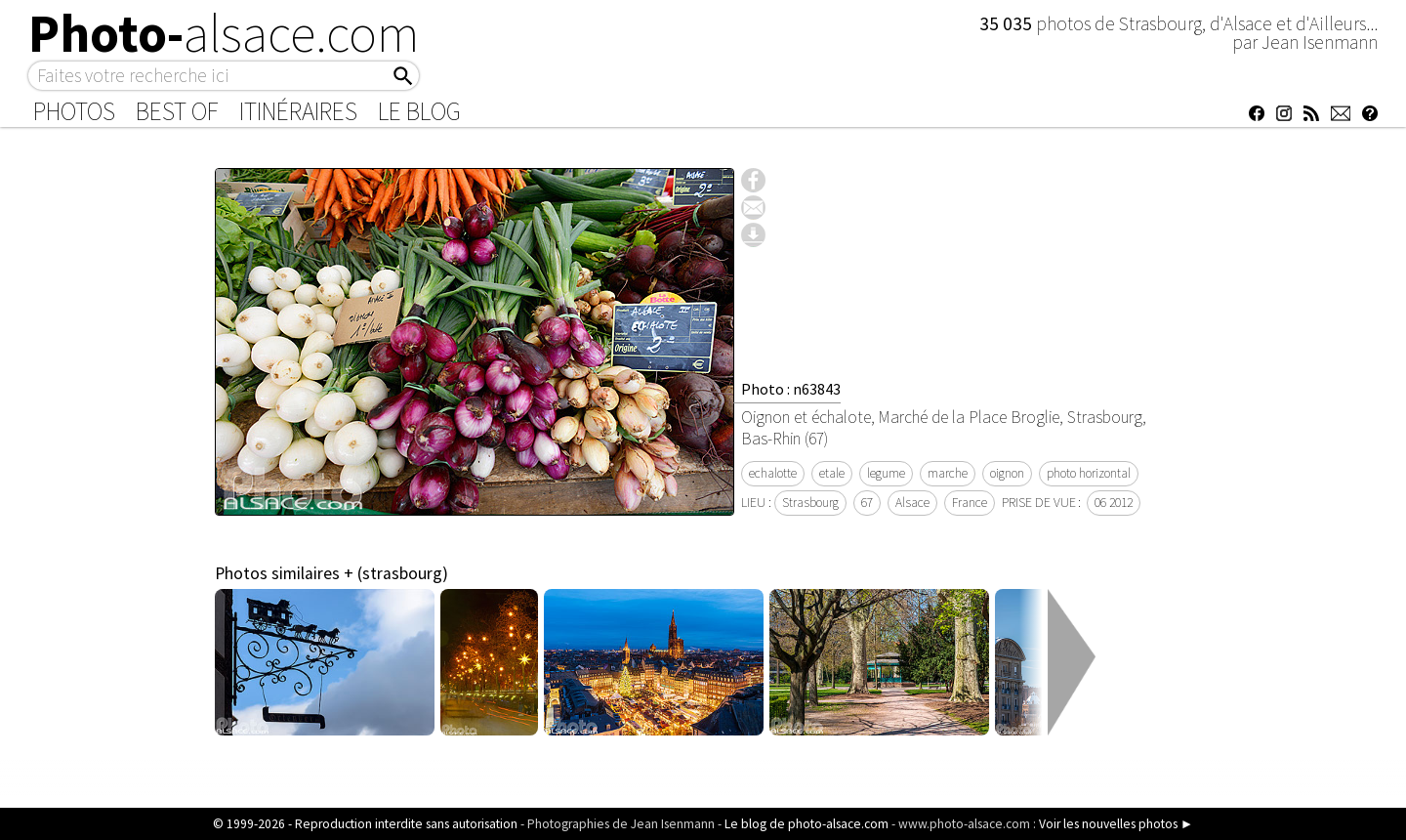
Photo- (224, 33)
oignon (1007, 473)
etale (832, 473)
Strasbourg (810, 502)
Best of (177, 111)
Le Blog (419, 111)
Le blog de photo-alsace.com (806, 824)
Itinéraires (298, 111)
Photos (74, 111)
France (969, 502)
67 (867, 502)
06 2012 (1114, 502)
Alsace (912, 502)
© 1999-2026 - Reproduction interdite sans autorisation (365, 824)
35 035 (1007, 23)
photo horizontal (1089, 473)
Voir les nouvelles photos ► (1116, 824)
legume (886, 473)
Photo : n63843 (791, 389)
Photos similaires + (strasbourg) (331, 573)
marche (948, 473)
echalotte (773, 473)
